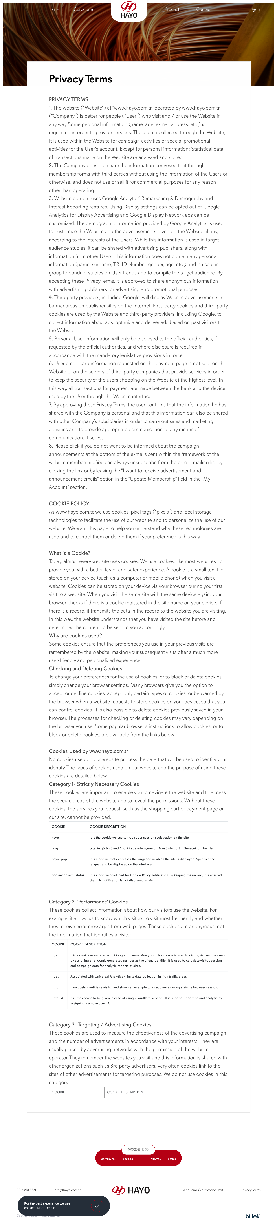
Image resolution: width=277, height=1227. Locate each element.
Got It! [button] (97, 1202)
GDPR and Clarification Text (202, 1190)
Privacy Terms (251, 1190)
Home (53, 9)
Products (173, 9)
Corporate (83, 9)
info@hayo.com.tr (67, 1190)
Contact (203, 9)
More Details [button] (46, 1208)
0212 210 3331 (26, 1190)
